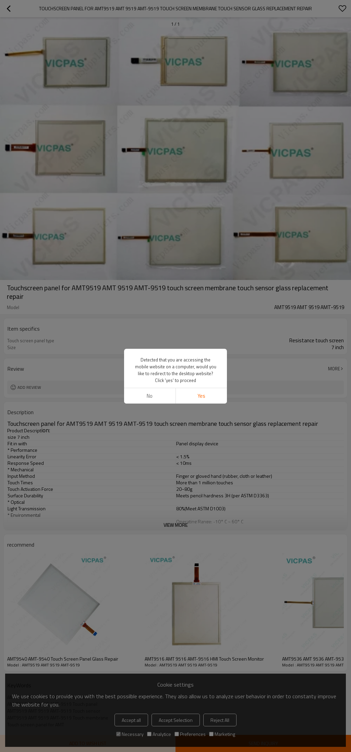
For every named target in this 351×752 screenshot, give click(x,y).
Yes (201, 396)
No (150, 396)
